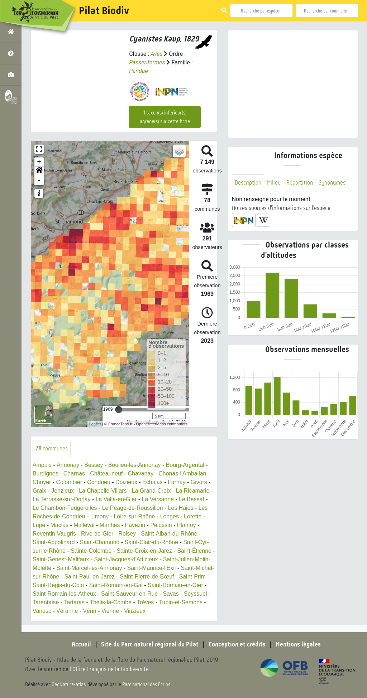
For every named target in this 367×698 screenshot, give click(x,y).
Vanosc (68, 611)
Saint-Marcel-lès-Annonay (90, 568)
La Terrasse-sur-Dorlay (62, 499)
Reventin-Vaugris (54, 534)
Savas (187, 594)
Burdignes (45, 473)
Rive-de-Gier (97, 534)
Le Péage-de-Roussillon (133, 508)
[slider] (118, 409)
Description (248, 182)
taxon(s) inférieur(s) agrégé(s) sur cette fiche (165, 117)
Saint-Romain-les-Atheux (80, 594)
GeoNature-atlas (69, 684)
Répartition (299, 182)
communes (51, 448)
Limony (100, 516)
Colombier (69, 482)
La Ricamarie (193, 491)
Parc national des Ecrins (146, 684)
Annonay (68, 465)
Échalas (153, 482)
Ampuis (42, 465)
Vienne (137, 611)
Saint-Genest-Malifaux (64, 559)
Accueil (81, 644)
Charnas (74, 473)
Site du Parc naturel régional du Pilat (150, 644)
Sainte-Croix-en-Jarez (145, 551)
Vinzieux (161, 611)
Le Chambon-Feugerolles (65, 508)
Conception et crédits (237, 644)
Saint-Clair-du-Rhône (152, 542)
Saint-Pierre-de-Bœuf (166, 576)
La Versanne (158, 499)
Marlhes (110, 525)
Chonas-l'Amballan (183, 473)
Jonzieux (62, 491)
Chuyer (42, 482)
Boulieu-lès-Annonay (134, 465)
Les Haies (181, 508)
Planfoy (187, 525)
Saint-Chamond (100, 542)
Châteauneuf (106, 473)
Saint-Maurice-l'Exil (152, 568)
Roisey (128, 534)
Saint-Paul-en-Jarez (108, 576)
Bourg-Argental (185, 465)
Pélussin (161, 525)
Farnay (177, 482)
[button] (39, 171)
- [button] (39, 180)
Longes (170, 516)
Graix (39, 491)
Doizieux (127, 482)
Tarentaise (74, 602)
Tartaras (102, 602)
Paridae (138, 71)
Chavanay (141, 473)
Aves (156, 53)
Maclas (60, 525)
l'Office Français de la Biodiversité (109, 669)
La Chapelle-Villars (103, 491)
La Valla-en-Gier (116, 499)
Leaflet (95, 424)
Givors (199, 482)
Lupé (39, 525)
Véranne (93, 611)
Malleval (84, 525)
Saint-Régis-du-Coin (75, 585)
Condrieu (99, 482)
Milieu (274, 182)
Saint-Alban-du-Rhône (170, 534)
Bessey (93, 465)
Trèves (173, 602)
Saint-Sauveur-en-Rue (146, 594)
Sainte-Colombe (91, 551)
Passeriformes (147, 62)
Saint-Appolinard (54, 542)
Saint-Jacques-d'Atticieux (130, 559)
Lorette (193, 516)
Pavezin (135, 525)
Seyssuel (44, 602)
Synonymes (332, 182)
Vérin (116, 611)
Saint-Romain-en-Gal (133, 585)
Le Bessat (192, 499)
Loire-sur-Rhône (135, 516)
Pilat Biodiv (104, 10)
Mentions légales (298, 644)
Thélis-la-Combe (139, 602)
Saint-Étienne (195, 551)
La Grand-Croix (151, 491)
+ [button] (39, 162)
